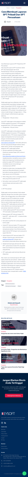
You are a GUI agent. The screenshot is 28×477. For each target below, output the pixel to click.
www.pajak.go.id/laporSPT (8, 142)
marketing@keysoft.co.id (9, 466)
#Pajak (19, 286)
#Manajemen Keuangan (10, 286)
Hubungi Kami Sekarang (14, 395)
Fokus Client (4, 433)
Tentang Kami (4, 435)
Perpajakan (19, 8)
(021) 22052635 (7, 460)
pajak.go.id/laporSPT (8, 239)
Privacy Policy (4, 448)
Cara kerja (3, 431)
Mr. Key (3, 440)
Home (7, 8)
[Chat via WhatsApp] (24, 473)
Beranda (3, 429)
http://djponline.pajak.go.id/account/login (14, 156)
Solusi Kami (4, 446)
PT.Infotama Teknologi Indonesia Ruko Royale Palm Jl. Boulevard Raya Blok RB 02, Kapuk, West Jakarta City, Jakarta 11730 (14, 456)
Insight (12, 8)
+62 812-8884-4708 (8, 463)
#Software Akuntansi (10, 283)
